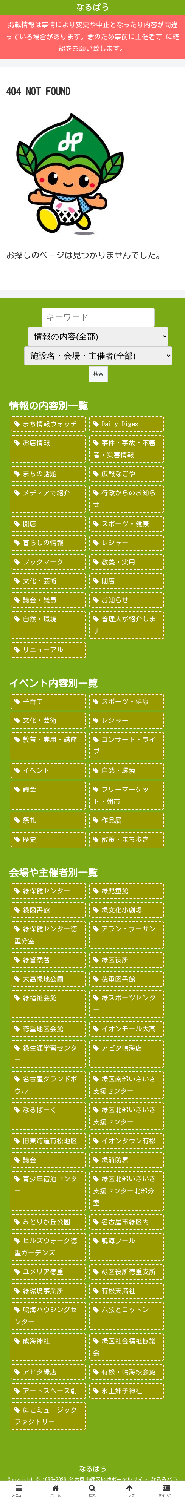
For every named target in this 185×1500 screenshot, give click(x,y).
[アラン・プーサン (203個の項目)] (126, 935)
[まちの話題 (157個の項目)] (48, 474)
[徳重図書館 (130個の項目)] (126, 979)
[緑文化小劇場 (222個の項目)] (126, 910)
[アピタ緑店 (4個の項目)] (48, 1372)
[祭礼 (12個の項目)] (48, 820)
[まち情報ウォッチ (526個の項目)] (48, 424)
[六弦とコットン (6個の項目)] (126, 1316)
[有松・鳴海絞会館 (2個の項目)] (126, 1372)
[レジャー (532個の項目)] (126, 721)
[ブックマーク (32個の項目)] (48, 562)
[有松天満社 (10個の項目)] (126, 1291)
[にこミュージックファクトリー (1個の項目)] (48, 1416)
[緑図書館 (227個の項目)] (48, 910)
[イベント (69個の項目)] (48, 771)
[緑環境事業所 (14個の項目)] (48, 1291)
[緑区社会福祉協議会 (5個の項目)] (126, 1347)
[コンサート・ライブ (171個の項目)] (126, 745)
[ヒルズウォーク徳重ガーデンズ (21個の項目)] (48, 1247)
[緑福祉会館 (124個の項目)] (48, 1004)
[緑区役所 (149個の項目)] (126, 960)
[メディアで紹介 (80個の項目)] (48, 499)
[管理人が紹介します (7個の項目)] (126, 625)
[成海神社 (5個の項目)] (48, 1347)
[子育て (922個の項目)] (48, 702)
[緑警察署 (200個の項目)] (48, 960)
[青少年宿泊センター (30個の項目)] (48, 1191)
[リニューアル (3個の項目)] (48, 650)
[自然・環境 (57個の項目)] (126, 771)
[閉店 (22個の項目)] (126, 581)
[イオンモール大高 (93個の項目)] (126, 1029)
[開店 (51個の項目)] (48, 524)
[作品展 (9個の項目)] (126, 820)
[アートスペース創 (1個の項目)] (48, 1391)
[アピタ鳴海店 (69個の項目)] (126, 1054)
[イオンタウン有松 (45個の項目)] (126, 1141)
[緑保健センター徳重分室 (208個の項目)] (48, 935)
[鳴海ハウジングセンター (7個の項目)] (48, 1316)
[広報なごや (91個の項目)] (126, 474)
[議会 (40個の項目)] (48, 1160)
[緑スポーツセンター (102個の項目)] (126, 1004)
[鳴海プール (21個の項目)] (126, 1247)
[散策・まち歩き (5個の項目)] (126, 840)
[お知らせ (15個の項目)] (126, 600)
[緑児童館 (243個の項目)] (126, 891)
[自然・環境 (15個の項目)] (48, 625)
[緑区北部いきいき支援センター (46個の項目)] (126, 1116)
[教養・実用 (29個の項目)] (126, 562)
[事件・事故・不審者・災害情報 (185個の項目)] (126, 449)
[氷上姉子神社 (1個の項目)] (126, 1391)
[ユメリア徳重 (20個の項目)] (48, 1272)
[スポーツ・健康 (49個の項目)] (126, 524)
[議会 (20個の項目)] (48, 795)
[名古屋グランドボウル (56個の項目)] (48, 1085)
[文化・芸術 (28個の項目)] (48, 581)
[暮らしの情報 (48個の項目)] (48, 543)
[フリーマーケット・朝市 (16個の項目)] (126, 795)
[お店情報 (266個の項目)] (48, 449)
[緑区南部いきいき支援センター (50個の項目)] (126, 1085)
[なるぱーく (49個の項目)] (48, 1116)
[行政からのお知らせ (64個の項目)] (126, 499)
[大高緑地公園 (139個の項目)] (48, 979)
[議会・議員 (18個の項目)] (48, 600)
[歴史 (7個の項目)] (48, 840)
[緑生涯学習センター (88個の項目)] (48, 1054)
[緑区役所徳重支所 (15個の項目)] (126, 1272)
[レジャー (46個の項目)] (126, 543)
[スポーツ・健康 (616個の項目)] (126, 702)
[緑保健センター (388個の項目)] (48, 891)
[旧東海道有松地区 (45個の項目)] (48, 1141)
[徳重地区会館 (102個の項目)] (48, 1029)
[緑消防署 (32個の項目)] (126, 1160)
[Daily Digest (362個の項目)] (126, 424)
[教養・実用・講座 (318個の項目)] (48, 745)
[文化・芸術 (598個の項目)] (48, 721)
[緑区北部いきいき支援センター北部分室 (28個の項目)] (126, 1191)
